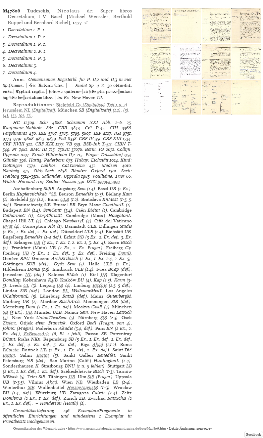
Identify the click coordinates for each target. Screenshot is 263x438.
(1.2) (116, 110)
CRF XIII (112, 138)
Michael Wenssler (88, 16)
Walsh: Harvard (19, 181)
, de (59, 11)
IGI (117, 133)
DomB (124, 253)
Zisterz (9, 323)
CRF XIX (44, 144)
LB (129, 366)
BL (65, 291)
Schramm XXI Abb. (89, 122)
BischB (100, 285)
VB (69, 144)
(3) (125, 110)
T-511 (107, 144)
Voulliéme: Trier (108, 176)
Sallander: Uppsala (61, 176)
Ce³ (88, 128)
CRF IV (86, 138)
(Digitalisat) (29, 110)
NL (28, 274)
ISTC (91, 181)
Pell (62, 138)
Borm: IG (94, 149)
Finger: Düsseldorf (104, 155)
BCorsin (11, 350)
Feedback (253, 434)
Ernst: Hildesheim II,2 (53, 155)
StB (80, 237)
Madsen (109, 165)
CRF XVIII (13, 144)
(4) (5, 115)
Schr (44, 122)
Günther (10, 160)
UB (37, 242)
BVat (7, 226)
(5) (13, 115)
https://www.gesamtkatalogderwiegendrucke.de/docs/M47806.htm (117, 428)
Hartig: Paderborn (47, 160)
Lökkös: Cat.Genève (63, 165)
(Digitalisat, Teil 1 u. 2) (91, 104)
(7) (29, 115)
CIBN (120, 144)
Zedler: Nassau (61, 181)
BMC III (38, 149)
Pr (14, 149)
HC (16, 122)
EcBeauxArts (37, 334)
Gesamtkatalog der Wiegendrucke (39, 428)
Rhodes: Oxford (88, 171)
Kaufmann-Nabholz (22, 128)
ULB (64, 199)
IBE (42, 133)
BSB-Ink (91, 144)
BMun (9, 355)
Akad (97, 344)
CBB (62, 128)
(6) (21, 115)
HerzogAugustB (82, 387)
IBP (97, 133)
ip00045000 (109, 181)
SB (53, 194)
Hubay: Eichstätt (91, 160)
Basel (56, 16)
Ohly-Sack (44, 171)
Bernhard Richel (51, 22)
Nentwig (11, 171)
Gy (33, 199)
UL (26, 285)
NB (79, 382)
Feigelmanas (15, 133)
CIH (114, 128)
